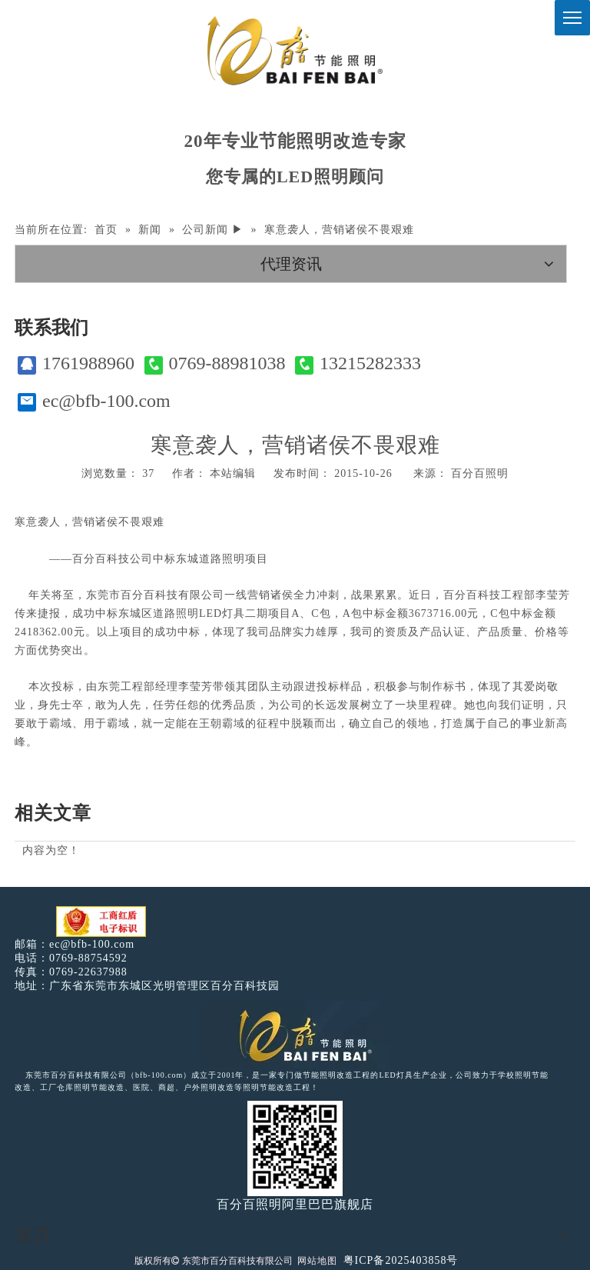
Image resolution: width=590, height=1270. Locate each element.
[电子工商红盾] (101, 922)
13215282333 (358, 363)
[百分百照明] (294, 50)
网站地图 (317, 1260)
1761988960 (76, 363)
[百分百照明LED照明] (295, 1034)
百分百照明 (480, 473)
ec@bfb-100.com (94, 401)
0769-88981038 (215, 363)
